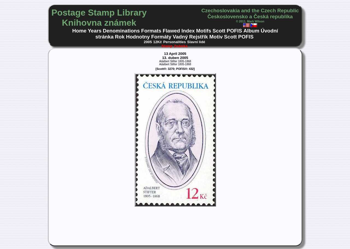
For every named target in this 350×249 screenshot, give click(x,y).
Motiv (216, 37)
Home (79, 31)
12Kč (157, 42)
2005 (148, 42)
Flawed (171, 31)
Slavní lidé (196, 42)
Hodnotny (138, 37)
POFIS (234, 31)
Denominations (121, 31)
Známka (181, 46)
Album (251, 31)
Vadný (180, 37)
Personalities (174, 42)
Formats (151, 31)
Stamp (167, 46)
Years (94, 31)
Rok (119, 37)
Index (188, 31)
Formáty (161, 37)
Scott (218, 31)
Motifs (203, 31)
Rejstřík (198, 37)
